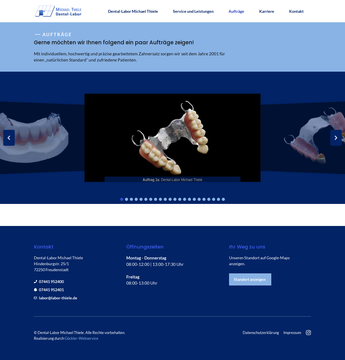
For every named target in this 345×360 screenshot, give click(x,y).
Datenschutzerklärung (261, 332)
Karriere (266, 11)
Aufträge (236, 11)
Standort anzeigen (250, 279)
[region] (172, 138)
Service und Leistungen (193, 11)
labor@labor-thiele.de (58, 297)
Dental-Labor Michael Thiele (133, 11)
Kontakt (296, 11)
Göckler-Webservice (81, 338)
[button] (9, 138)
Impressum (292, 332)
